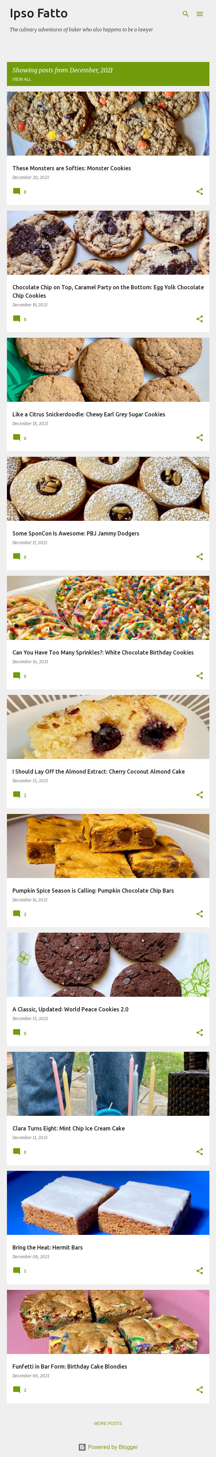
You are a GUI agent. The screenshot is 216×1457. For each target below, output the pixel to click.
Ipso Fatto (39, 13)
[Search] (186, 14)
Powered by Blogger (108, 1447)
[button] (200, 192)
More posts (108, 1423)
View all (22, 79)
